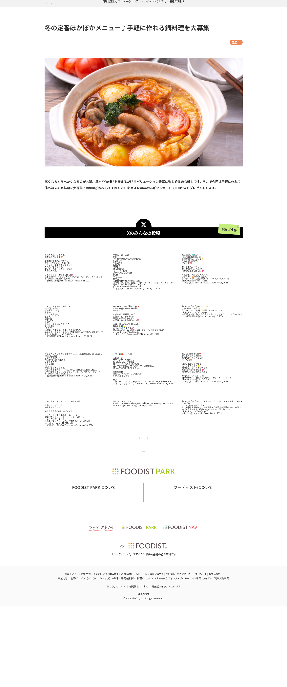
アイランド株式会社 (82, 655)
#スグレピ (98, 313)
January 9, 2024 (144, 441)
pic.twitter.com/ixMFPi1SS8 (194, 316)
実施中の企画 (98, 30)
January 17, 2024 (216, 352)
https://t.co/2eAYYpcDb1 (193, 441)
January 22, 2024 (151, 370)
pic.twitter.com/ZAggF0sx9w (126, 368)
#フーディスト (87, 313)
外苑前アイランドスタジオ (166, 667)
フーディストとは (174, 574)
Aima (145, 667)
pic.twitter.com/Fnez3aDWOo (195, 447)
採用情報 (170, 655)
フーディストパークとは (83, 574)
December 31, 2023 (213, 449)
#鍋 (77, 313)
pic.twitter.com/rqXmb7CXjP (159, 439)
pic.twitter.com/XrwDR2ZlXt (58, 410)
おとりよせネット (116, 667)
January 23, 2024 (152, 324)
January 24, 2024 (83, 316)
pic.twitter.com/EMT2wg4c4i (195, 348)
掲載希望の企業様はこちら (94, 580)
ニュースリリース (197, 655)
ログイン (192, 30)
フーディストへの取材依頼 (206, 574)
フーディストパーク (55, 39)
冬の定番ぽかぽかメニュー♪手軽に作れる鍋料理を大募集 (122, 39)
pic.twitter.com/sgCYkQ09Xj (58, 315)
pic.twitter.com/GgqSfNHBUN (158, 417)
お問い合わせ (112, 574)
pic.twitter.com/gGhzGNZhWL (196, 415)
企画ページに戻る (144, 501)
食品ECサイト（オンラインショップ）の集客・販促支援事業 (103, 659)
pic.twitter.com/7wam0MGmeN (127, 322)
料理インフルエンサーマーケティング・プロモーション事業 (169, 659)
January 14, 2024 (84, 411)
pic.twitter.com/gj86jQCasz (61, 370)
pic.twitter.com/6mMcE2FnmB (58, 459)
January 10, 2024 (220, 417)
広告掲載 (181, 655)
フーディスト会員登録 (161, 30)
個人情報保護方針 (154, 655)
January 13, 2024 (165, 419)
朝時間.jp (134, 667)
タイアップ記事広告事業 (216, 659)
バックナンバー (127, 30)
